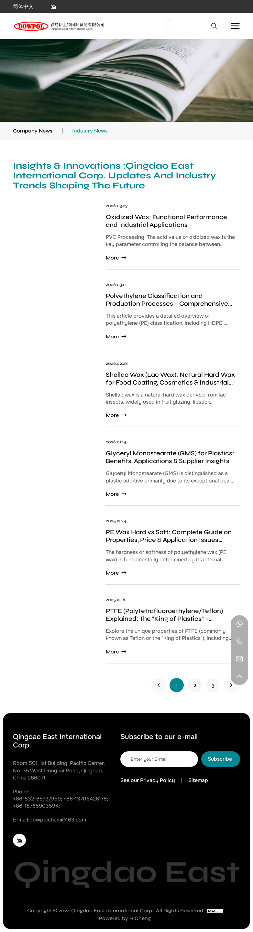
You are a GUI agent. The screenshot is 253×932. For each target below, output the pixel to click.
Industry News (90, 131)
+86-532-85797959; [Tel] (37, 798)
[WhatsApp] (239, 624)
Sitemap (198, 780)
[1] (158, 685)
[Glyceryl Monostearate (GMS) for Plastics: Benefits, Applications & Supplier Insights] (126, 473)
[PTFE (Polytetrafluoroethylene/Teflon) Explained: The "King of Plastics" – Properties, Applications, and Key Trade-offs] (126, 630)
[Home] (60, 26)
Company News (32, 131)
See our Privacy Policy (147, 780)
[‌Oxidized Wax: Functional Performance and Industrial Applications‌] (126, 237)
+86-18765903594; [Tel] (36, 805)
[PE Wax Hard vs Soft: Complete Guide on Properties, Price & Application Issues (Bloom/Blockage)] (126, 552)
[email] (159, 759)
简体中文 (23, 6)
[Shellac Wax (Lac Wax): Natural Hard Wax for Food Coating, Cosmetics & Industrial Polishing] (126, 394)
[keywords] (187, 26)
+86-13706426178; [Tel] (85, 798)
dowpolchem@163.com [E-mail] (57, 819)
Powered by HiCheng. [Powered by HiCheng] (125, 918)
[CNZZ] (215, 911)
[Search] (214, 26)
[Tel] (239, 641)
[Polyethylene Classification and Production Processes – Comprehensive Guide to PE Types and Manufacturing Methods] (126, 315)
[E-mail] (239, 658)
